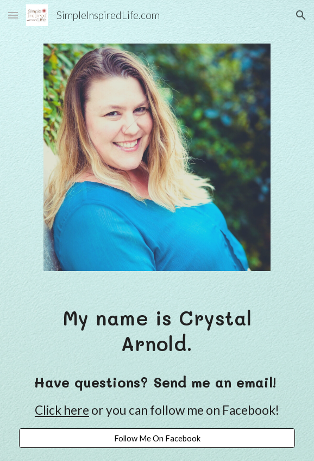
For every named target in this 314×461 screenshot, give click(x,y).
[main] (156, 330)
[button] (13, 15)
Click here (62, 410)
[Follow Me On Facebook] (157, 438)
